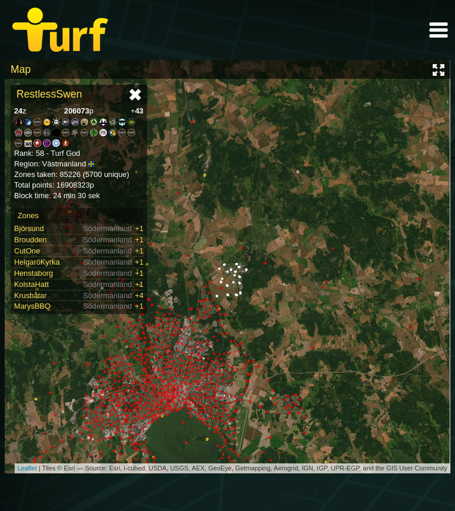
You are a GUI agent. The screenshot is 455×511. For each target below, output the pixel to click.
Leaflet (27, 468)
